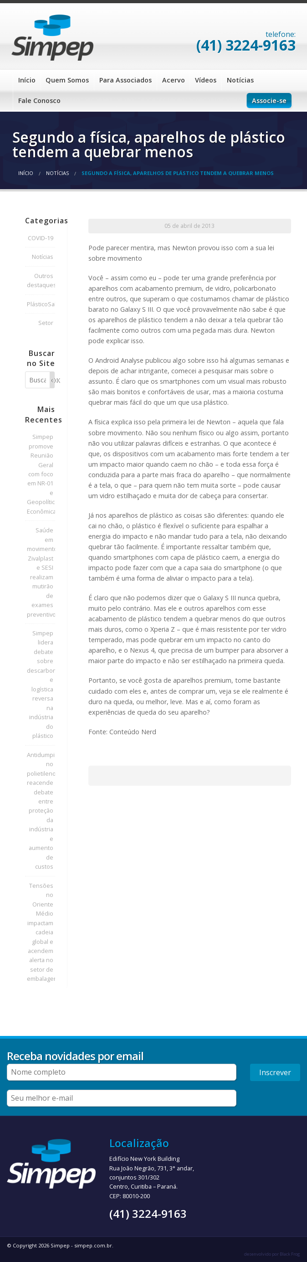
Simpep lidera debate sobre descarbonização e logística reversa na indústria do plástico (41, 684)
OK (53, 380)
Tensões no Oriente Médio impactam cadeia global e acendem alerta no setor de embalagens (41, 932)
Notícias (240, 80)
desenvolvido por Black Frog (272, 1254)
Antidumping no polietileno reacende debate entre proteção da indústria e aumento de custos (41, 811)
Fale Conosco (39, 100)
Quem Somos (67, 80)
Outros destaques (41, 280)
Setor (45, 323)
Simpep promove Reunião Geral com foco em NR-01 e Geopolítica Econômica (41, 474)
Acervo (173, 80)
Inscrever (275, 1072)
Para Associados (125, 80)
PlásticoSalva (41, 304)
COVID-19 (40, 238)
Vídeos (205, 80)
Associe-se (269, 100)
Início (27, 80)
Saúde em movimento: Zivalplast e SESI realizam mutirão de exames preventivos (41, 572)
